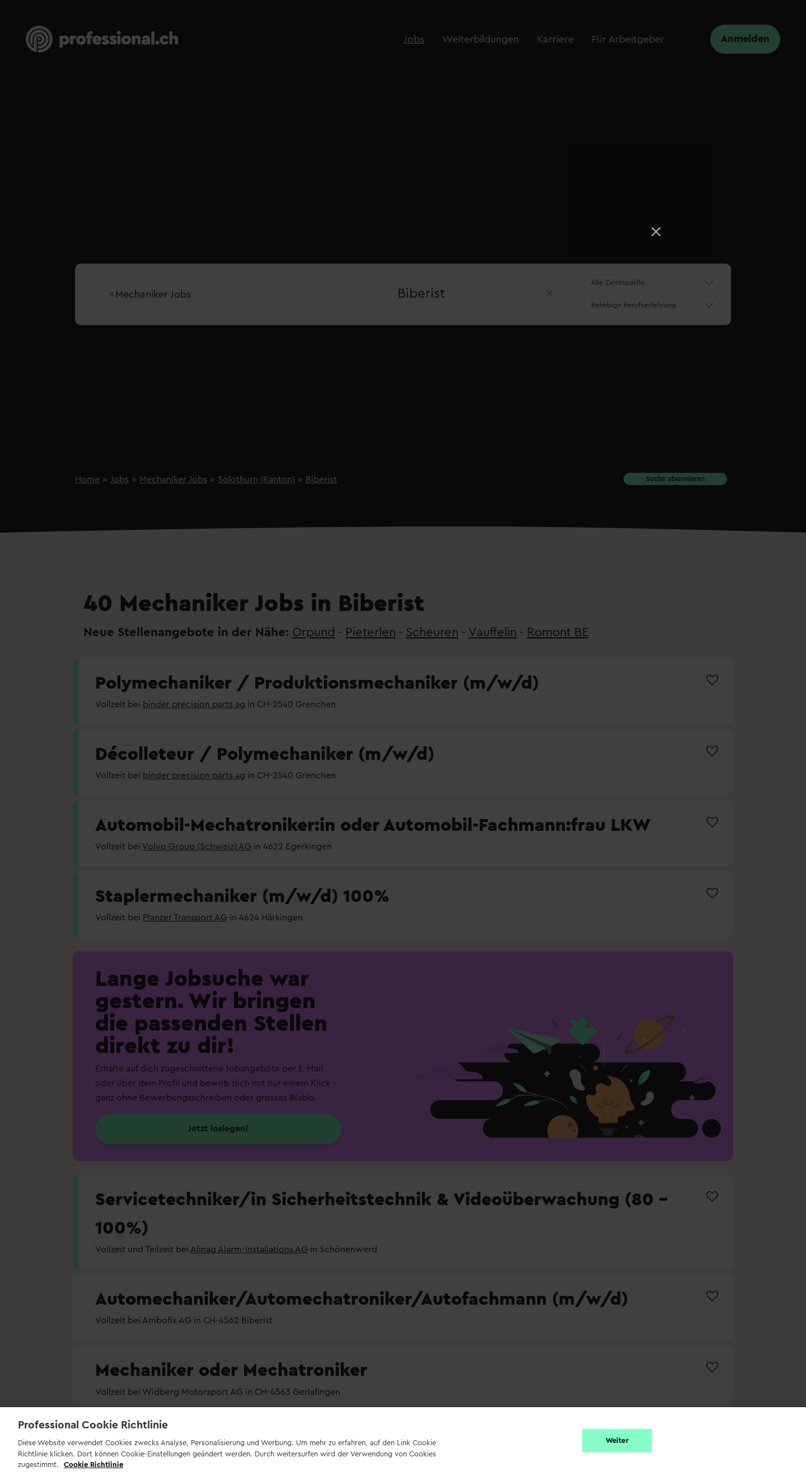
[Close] (656, 231)
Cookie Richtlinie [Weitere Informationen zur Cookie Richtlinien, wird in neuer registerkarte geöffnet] (93, 1464)
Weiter (617, 1440)
